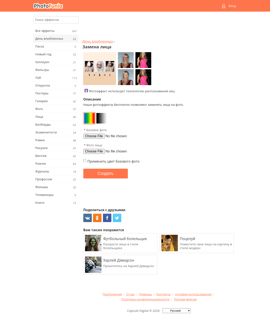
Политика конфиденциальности (145, 299)
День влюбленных (97, 41)
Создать (105, 173)
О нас (130, 294)
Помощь (145, 294)
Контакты (163, 294)
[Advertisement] (159, 26)
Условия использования (193, 294)
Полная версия (185, 299)
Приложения (112, 294)
